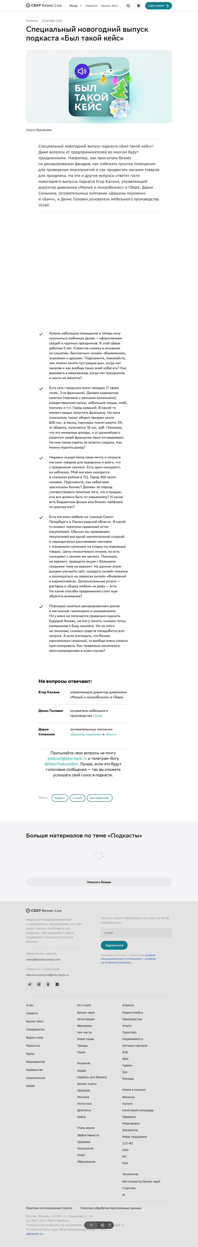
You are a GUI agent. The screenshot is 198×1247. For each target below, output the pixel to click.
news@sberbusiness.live (43, 959)
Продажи (83, 1090)
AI (123, 1194)
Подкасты (32, 20)
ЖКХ (125, 1059)
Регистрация (86, 1019)
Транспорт (129, 1032)
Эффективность (88, 1135)
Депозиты (84, 1110)
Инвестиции (85, 1039)
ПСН (125, 1163)
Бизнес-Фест (110, 6)
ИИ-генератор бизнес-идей (141, 1181)
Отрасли (128, 1005)
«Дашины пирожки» (86, 734)
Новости (91, 6)
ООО (125, 1150)
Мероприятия (35, 1062)
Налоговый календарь (137, 1110)
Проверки (129, 1117)
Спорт (81, 1155)
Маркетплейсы (132, 1012)
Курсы (30, 1053)
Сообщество (34, 1070)
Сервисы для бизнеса (92, 1077)
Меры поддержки (134, 1136)
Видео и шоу (34, 1037)
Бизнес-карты (87, 1084)
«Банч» (110, 734)
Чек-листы (84, 1032)
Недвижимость (132, 1039)
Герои (81, 1052)
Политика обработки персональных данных (110, 1208)
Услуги (126, 1026)
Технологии (130, 1174)
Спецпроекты (35, 1029)
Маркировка (131, 1123)
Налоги (127, 1103)
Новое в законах (134, 1089)
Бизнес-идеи (86, 1012)
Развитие (83, 1063)
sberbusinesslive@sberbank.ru (47, 975)
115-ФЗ (127, 1143)
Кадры (81, 1070)
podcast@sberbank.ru (67, 759)
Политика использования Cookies (49, 1208)
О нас (30, 1005)
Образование (86, 1161)
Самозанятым (35, 1078)
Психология (85, 1148)
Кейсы (81, 1117)
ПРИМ (30, 1086)
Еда (124, 1072)
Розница (128, 1078)
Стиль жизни (85, 1128)
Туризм (127, 1065)
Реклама (83, 1097)
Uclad (97, 716)
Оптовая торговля (134, 1045)
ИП (124, 1156)
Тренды (82, 1045)
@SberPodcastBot (61, 764)
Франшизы (84, 1026)
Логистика (84, 1103)
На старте (84, 1005)
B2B (125, 1052)
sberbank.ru (34, 1234)
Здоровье (83, 1142)
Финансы (128, 1097)
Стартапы (129, 1188)
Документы (130, 1130)
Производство (132, 1019)
